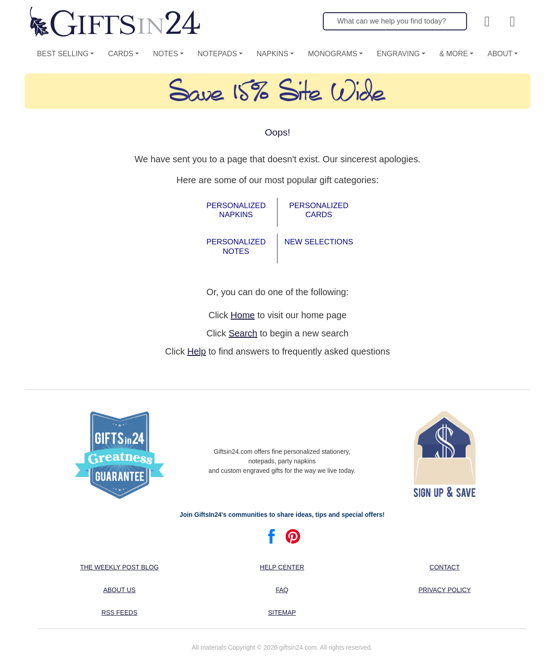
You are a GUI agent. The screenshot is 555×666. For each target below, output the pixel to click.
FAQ (282, 589)
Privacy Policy (445, 589)
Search (243, 333)
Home (243, 315)
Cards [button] (120, 54)
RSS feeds (119, 612)
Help (196, 351)
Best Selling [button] (63, 54)
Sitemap (282, 612)
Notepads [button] (217, 54)
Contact (444, 567)
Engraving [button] (398, 54)
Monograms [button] (332, 54)
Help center (282, 567)
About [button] (499, 54)
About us (119, 589)
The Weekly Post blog (119, 567)
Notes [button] (165, 54)
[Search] (395, 21)
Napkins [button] (272, 54)
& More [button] (453, 54)
